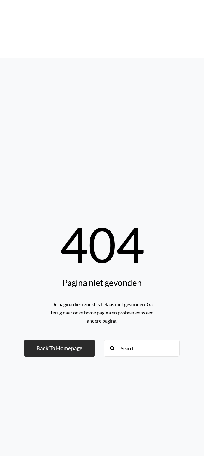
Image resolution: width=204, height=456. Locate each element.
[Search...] (142, 348)
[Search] (112, 348)
